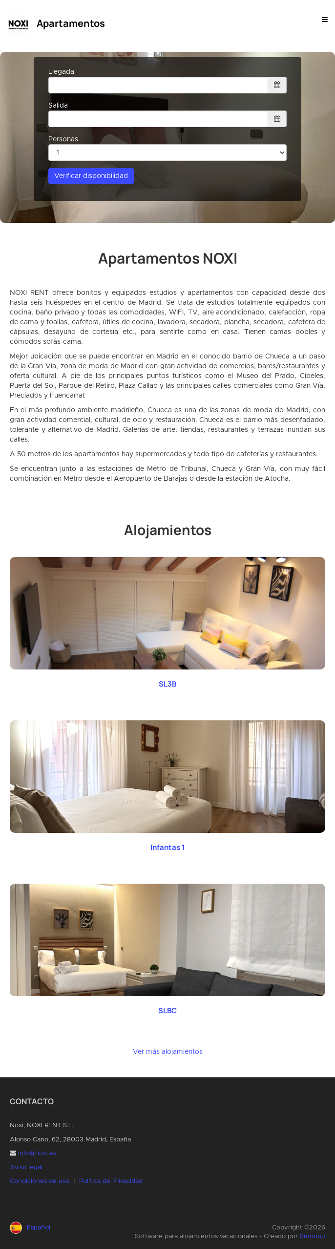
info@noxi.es (37, 1153)
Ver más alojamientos (168, 1051)
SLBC (167, 1010)
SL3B (167, 684)
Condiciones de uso (39, 1181)
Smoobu (312, 1236)
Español (38, 1228)
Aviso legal (26, 1167)
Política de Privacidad (111, 1181)
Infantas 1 (167, 847)
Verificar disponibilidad (91, 176)
